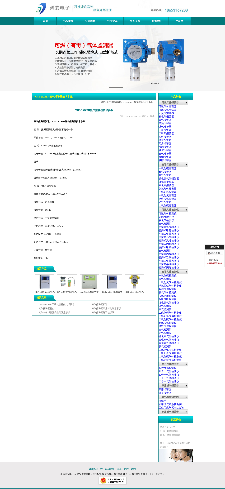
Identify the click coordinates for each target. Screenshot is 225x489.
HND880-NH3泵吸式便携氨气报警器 (57, 304)
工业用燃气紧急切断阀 (171, 407)
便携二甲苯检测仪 (169, 260)
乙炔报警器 (165, 130)
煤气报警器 (165, 126)
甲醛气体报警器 (168, 198)
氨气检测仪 (165, 250)
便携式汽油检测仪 (169, 240)
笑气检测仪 (165, 329)
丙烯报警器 (165, 143)
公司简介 (90, 21)
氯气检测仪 (165, 346)
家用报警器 (165, 389)
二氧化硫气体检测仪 (170, 319)
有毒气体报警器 (170, 164)
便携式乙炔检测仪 (169, 257)
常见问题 (135, 21)
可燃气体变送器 (168, 109)
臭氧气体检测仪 (168, 322)
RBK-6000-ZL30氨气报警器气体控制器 (112, 292)
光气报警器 (165, 202)
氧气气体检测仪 (168, 292)
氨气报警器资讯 (114, 102)
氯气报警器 (165, 175)
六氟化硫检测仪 (168, 295)
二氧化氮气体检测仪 (170, 349)
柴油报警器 (165, 123)
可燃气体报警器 (170, 102)
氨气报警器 (165, 153)
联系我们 (157, 21)
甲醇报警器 (165, 160)
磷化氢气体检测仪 (169, 336)
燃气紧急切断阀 (170, 397)
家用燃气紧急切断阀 (170, 404)
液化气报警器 (166, 116)
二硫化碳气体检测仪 (170, 312)
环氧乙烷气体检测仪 (170, 285)
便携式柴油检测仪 (169, 264)
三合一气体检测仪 (169, 378)
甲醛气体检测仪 (168, 326)
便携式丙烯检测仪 (169, 267)
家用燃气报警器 (170, 385)
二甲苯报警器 (166, 133)
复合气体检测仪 (170, 364)
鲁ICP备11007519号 (155, 474)
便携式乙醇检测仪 (169, 237)
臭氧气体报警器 (168, 188)
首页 (45, 21)
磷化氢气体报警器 (169, 178)
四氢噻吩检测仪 (168, 299)
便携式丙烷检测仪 (169, 244)
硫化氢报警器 (166, 182)
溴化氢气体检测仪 (169, 302)
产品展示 (68, 21)
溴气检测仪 (165, 306)
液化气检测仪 (166, 220)
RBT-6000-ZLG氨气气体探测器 (134, 292)
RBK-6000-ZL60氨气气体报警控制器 (45, 292)
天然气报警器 (166, 113)
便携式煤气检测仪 (169, 227)
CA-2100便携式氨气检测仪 (67, 292)
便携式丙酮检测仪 (169, 254)
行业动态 (112, 21)
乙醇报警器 (165, 136)
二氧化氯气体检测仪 (170, 316)
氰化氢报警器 (166, 185)
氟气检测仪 (165, 309)
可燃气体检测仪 (170, 209)
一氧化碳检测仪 (168, 275)
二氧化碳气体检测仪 (170, 356)
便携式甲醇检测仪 (169, 230)
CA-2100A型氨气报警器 (89, 292)
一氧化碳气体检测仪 (170, 360)
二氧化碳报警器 (168, 205)
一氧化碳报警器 (168, 168)
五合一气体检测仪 (169, 371)
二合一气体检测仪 (169, 381)
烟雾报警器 (165, 392)
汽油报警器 (165, 147)
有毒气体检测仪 (170, 271)
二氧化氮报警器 (168, 192)
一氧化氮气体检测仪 (170, 282)
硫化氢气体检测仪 (169, 339)
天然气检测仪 (166, 217)
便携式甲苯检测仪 (169, 233)
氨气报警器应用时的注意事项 (106, 308)
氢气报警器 (165, 120)
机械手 (162, 401)
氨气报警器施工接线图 (103, 312)
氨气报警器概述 (100, 304)
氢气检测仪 (165, 223)
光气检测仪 (165, 333)
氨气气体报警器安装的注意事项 (54, 312)
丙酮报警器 (165, 157)
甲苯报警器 (165, 140)
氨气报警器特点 (46, 308)
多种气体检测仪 (168, 289)
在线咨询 (215, 253)
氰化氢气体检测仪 (169, 343)
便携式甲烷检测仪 (169, 247)
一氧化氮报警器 (168, 195)
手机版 (179, 21)
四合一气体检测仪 (169, 374)
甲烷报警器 (165, 150)
